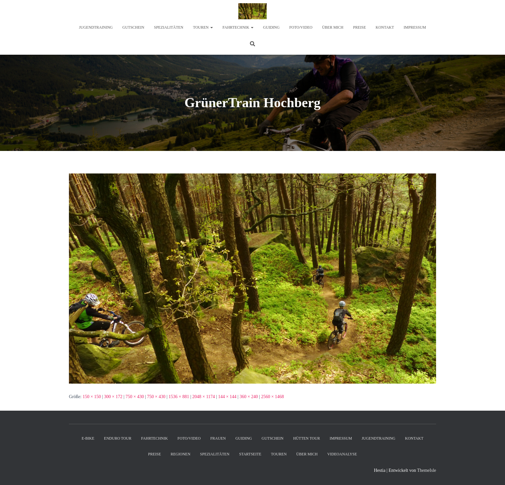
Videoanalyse (342, 454)
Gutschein (133, 27)
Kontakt (385, 27)
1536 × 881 (178, 396)
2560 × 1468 (272, 396)
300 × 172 (113, 396)
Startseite (250, 454)
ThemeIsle (426, 470)
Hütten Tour (306, 438)
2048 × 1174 (203, 396)
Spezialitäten (168, 27)
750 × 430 (135, 396)
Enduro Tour (117, 438)
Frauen (218, 438)
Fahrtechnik (238, 27)
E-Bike (87, 438)
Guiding (271, 27)
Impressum (415, 27)
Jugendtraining (96, 27)
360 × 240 (249, 396)
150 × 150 (91, 396)
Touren (203, 27)
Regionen (180, 454)
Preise (359, 27)
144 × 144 (227, 396)
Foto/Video (300, 27)
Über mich (332, 27)
